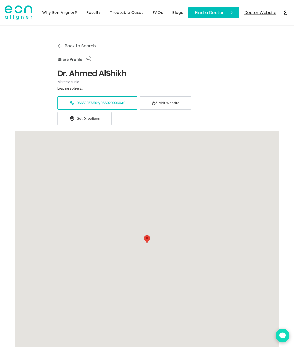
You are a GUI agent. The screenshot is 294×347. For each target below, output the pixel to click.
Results (93, 12)
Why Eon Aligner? (59, 12)
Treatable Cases (127, 12)
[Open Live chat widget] (282, 335)
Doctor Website (260, 12)
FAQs (158, 12)
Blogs (177, 12)
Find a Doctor (209, 12)
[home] (21, 13)
